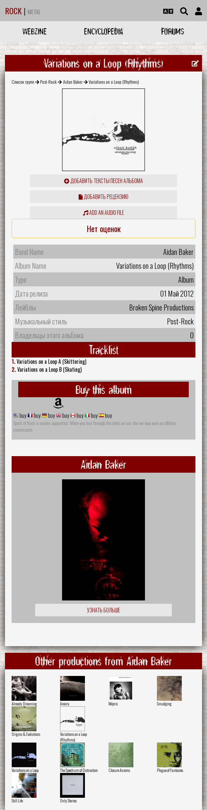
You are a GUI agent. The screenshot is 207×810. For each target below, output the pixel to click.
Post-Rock (48, 81)
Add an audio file (103, 212)
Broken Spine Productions (161, 307)
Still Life (17, 800)
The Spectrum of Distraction (79, 770)
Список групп (23, 81)
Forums (172, 31)
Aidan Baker (73, 81)
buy (22, 415)
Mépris (113, 703)
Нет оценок (104, 228)
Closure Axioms (119, 770)
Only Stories (68, 800)
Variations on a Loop (25, 770)
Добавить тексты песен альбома (103, 181)
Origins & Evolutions (26, 734)
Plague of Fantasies (170, 770)
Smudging (164, 703)
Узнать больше (103, 610)
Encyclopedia (103, 31)
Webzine (35, 31)
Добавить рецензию (103, 197)
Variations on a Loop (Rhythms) (73, 736)
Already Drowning (24, 703)
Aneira (64, 703)
